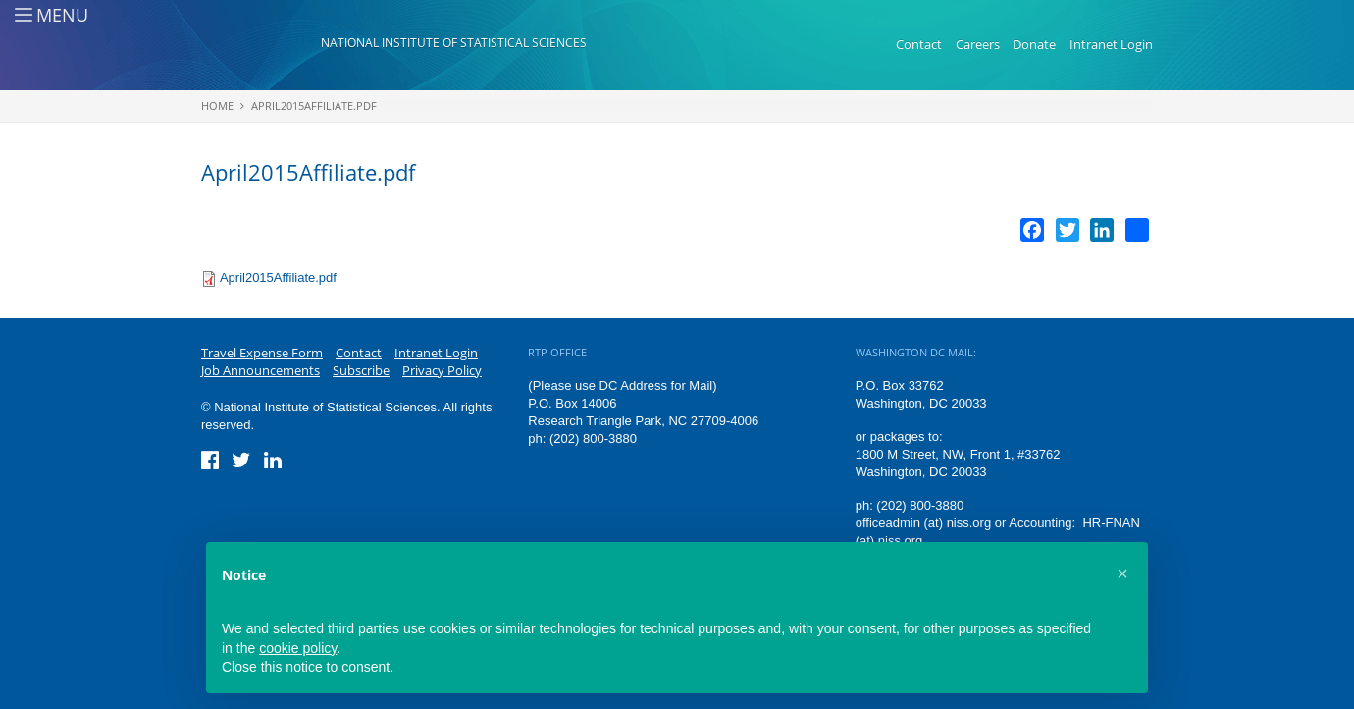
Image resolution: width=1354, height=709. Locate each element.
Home (217, 105)
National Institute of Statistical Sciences (454, 42)
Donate (1034, 44)
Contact (919, 44)
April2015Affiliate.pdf (314, 105)
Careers (978, 44)
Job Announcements (260, 370)
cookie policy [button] (298, 648)
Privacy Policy (442, 370)
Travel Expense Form (262, 352)
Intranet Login (1111, 44)
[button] (1122, 573)
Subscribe (361, 370)
